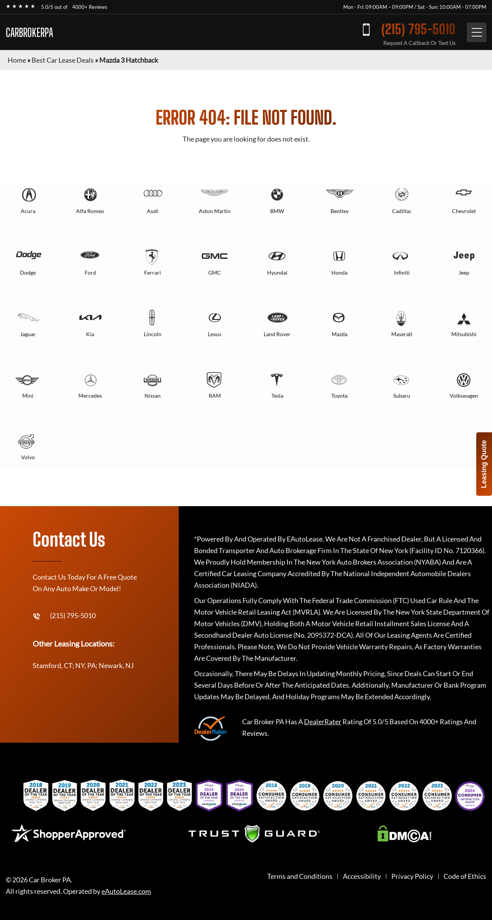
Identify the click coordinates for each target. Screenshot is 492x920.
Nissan (153, 395)
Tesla (277, 395)
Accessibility (362, 876)
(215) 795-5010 (418, 29)
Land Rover (277, 334)
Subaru (401, 395)
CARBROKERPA (29, 32)
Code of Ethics (465, 876)
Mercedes (90, 395)
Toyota (339, 395)
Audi (152, 211)
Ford (90, 272)
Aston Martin (215, 211)
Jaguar (28, 334)
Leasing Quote (484, 464)
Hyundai (277, 272)
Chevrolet (464, 211)
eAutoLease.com (126, 891)
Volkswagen (464, 395)
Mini (27, 395)
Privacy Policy (412, 876)
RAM (215, 395)
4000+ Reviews (89, 7)
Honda (339, 272)
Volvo (28, 457)
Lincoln (152, 334)
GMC (214, 272)
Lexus (214, 334)
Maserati (401, 334)
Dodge (28, 272)
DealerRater (322, 721)
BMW (277, 211)
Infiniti (402, 272)
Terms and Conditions (299, 876)
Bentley (340, 211)
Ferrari (152, 272)
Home (17, 60)
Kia (90, 334)
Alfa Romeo (90, 211)
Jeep (464, 272)
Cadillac (402, 211)
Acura (28, 211)
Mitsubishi (464, 334)
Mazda (339, 334)
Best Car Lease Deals (63, 60)
